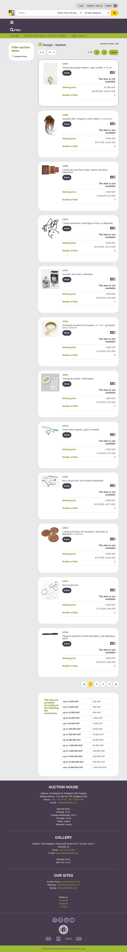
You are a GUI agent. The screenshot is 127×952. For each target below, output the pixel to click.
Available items (20, 56)
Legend (113, 52)
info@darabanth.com (67, 802)
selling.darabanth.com (67, 888)
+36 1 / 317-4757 (58, 799)
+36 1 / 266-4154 (75, 799)
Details (67, 73)
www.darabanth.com (70, 882)
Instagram (63, 903)
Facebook (63, 900)
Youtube (63, 906)
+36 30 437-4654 (67, 850)
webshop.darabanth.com (68, 885)
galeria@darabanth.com (67, 853)
